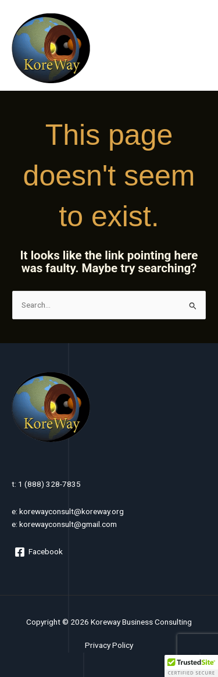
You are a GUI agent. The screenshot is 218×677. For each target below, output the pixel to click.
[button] (191, 666)
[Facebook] (39, 552)
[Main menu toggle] (195, 48)
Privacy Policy (109, 645)
